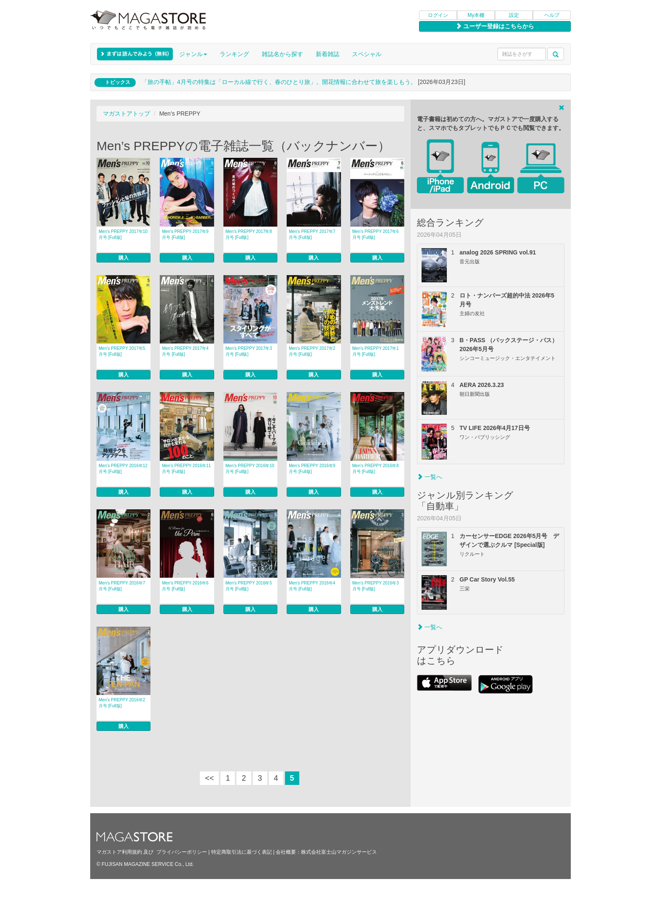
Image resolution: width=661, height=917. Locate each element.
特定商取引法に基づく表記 (241, 852)
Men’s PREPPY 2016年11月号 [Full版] (186, 468)
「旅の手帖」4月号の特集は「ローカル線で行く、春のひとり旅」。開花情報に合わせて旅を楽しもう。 (279, 81)
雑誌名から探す (282, 54)
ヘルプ (551, 15)
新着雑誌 (327, 54)
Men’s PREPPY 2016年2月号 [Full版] (122, 703)
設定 (514, 15)
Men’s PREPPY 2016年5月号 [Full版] (249, 586)
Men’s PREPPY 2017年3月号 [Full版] (249, 351)
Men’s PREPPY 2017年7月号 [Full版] (312, 234)
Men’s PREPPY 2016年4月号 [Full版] (312, 586)
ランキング (234, 54)
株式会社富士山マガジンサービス (339, 852)
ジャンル (193, 54)
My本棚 (476, 15)
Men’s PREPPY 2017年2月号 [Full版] (312, 351)
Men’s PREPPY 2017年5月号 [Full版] (122, 351)
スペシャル (367, 54)
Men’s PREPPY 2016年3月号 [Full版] (375, 586)
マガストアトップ (126, 113)
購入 (123, 258)
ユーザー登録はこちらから (495, 26)
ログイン (438, 15)
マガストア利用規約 (119, 852)
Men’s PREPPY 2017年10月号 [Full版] (123, 234)
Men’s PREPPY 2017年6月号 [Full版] (375, 234)
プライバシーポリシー (181, 852)
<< (209, 778)
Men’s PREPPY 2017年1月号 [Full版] (375, 351)
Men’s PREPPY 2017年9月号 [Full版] (185, 234)
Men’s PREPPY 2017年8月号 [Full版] (249, 234)
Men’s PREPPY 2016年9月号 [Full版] (312, 468)
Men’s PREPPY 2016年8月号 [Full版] (375, 468)
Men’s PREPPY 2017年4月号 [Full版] (185, 351)
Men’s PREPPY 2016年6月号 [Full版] (185, 586)
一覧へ (429, 476)
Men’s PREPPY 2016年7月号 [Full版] (122, 586)
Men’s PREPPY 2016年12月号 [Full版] (123, 468)
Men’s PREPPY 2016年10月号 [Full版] (250, 468)
